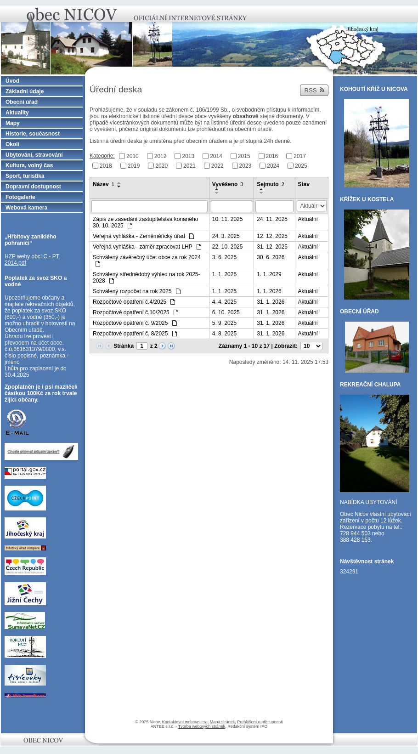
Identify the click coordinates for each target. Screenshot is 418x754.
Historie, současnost (33, 133)
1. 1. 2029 (269, 274)
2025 (301, 165)
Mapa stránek (222, 722)
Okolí (12, 144)
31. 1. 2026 (270, 302)
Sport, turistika (25, 176)
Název (103, 184)
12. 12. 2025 (272, 236)
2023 (245, 165)
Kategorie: (102, 156)
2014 (216, 156)
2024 (273, 165)
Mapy (13, 123)
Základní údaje (25, 91)
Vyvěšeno (227, 184)
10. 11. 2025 (227, 219)
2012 (160, 156)
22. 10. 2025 (227, 247)
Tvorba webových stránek (202, 726)
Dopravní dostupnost (33, 186)
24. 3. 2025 (226, 236)
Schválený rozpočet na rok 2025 (137, 291)
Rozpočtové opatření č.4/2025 (134, 302)
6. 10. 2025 (226, 312)
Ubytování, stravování (34, 155)
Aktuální (308, 219)
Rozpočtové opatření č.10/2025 (135, 312)
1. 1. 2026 (269, 291)
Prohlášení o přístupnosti (260, 722)
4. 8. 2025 (224, 333)
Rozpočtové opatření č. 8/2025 (135, 333)
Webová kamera (26, 207)
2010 (132, 156)
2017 (300, 156)
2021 (189, 165)
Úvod (12, 81)
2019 (134, 165)
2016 (272, 156)
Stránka (123, 346)
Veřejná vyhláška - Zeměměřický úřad (143, 236)
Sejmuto (270, 184)
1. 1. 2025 (224, 274)
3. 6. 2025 (224, 257)
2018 (106, 165)
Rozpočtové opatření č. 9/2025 (135, 323)
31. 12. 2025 (272, 247)
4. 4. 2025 (224, 302)
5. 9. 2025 (224, 323)
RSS (314, 90)
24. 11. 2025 (272, 219)
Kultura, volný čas (29, 165)
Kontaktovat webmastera (185, 722)
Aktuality (17, 112)
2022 (217, 165)
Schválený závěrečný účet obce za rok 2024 (147, 260)
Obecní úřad (22, 102)
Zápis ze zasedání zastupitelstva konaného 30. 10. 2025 (145, 222)
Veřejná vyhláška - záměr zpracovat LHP (147, 247)
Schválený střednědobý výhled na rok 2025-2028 (146, 277)
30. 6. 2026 (270, 257)
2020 (161, 165)
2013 (188, 156)
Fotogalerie (20, 197)
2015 (244, 156)
